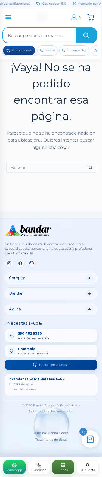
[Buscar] (86, 35)
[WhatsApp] (31, 263)
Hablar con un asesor (51, 364)
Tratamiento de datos (51, 439)
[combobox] (46, 167)
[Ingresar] (76, 17)
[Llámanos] (39, 467)
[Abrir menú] (8, 17)
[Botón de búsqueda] (90, 167)
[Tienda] (63, 467)
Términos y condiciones (51, 433)
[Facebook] (20, 263)
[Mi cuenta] (87, 467)
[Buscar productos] (39, 35)
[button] (91, 17)
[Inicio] (42, 17)
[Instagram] (9, 263)
